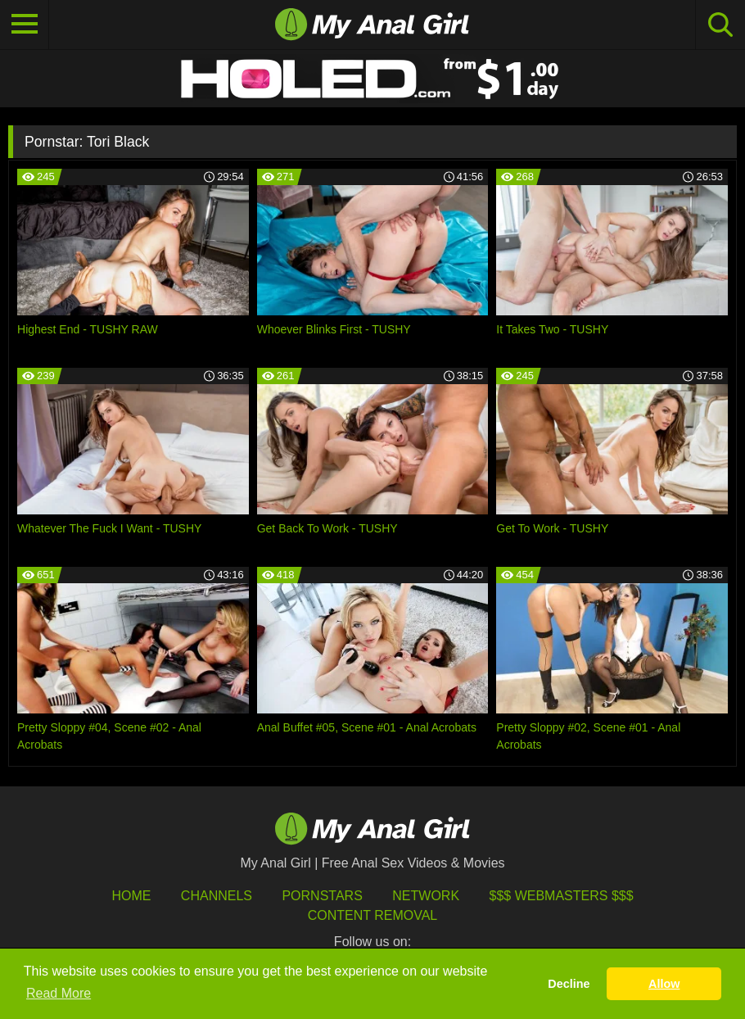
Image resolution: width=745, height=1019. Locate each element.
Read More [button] (58, 993)
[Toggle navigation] (24, 24)
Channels (216, 896)
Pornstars (322, 896)
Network (425, 896)
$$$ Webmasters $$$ (562, 896)
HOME (131, 896)
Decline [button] (568, 983)
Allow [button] (664, 983)
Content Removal (373, 915)
